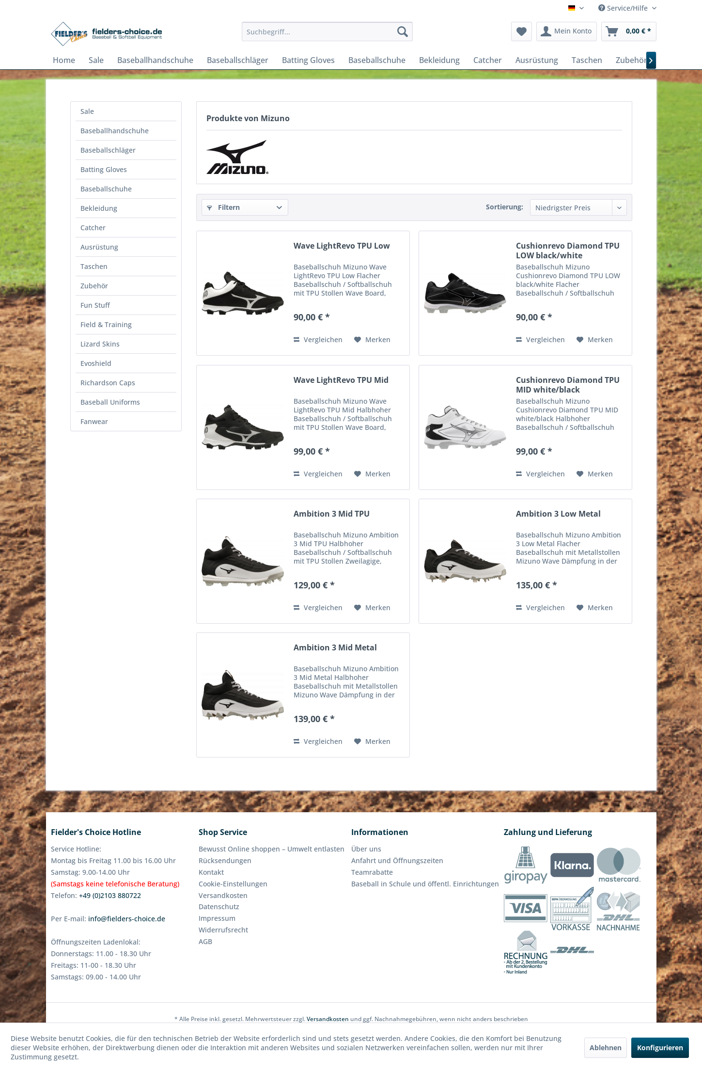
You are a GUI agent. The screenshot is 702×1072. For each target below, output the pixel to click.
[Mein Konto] (566, 31)
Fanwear (94, 421)
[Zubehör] (631, 60)
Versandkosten (223, 895)
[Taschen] (587, 60)
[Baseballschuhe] (377, 60)
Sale (87, 111)
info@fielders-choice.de (126, 918)
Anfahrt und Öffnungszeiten (397, 860)
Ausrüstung (99, 247)
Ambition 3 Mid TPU (332, 514)
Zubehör (94, 285)
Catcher (93, 227)
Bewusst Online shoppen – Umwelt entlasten (271, 848)
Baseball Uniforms (110, 402)
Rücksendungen (225, 860)
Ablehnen (606, 1047)
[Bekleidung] (439, 60)
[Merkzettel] (521, 31)
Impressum (217, 918)
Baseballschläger (108, 150)
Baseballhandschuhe (114, 130)
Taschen (94, 266)
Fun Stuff (95, 305)
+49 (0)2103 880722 (110, 895)
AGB (205, 941)
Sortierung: (504, 206)
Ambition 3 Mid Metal (335, 648)
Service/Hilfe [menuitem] (624, 8)
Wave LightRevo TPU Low (342, 246)
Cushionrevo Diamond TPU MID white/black (568, 384)
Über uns (366, 848)
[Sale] (96, 60)
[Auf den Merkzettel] (372, 340)
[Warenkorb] (628, 31)
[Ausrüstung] (537, 60)
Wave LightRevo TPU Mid (341, 380)
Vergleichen (318, 339)
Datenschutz (219, 906)
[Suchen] (402, 31)
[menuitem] (327, 31)
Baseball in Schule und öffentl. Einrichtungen (425, 883)
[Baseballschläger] (237, 60)
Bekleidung (98, 208)
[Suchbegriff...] (327, 31)
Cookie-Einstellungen (233, 883)
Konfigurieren (660, 1047)
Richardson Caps (107, 382)
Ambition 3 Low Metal (558, 514)
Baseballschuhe (106, 188)
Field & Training (106, 324)
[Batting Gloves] (308, 60)
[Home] (64, 60)
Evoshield (95, 363)
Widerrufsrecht (223, 929)
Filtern (223, 207)
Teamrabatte (372, 872)
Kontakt (211, 872)
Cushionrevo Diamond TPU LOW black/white (568, 250)
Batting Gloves (103, 169)
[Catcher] (488, 60)
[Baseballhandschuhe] (155, 60)
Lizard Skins (100, 343)
